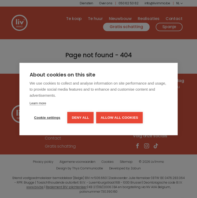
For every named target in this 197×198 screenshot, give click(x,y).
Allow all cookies (120, 118)
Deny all (80, 118)
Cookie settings (47, 118)
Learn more (38, 103)
